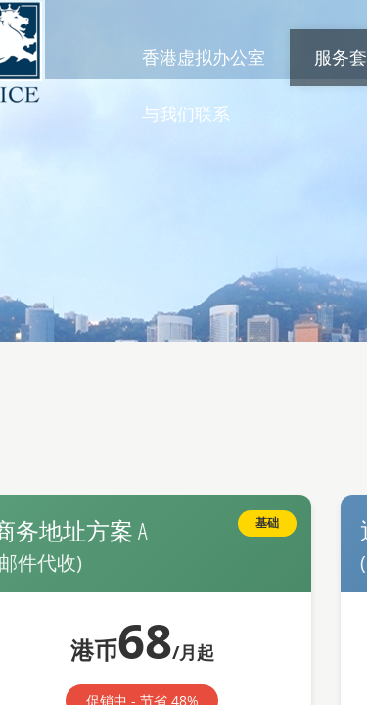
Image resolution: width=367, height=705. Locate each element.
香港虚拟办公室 (203, 57)
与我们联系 (186, 113)
